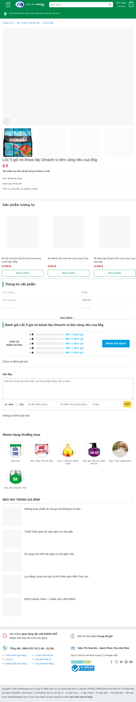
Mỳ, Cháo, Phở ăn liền (28, 23)
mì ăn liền (15, 189)
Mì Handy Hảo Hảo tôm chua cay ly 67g (68, 258)
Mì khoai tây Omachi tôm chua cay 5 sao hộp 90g (114, 260)
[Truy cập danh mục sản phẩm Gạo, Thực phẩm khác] (120, 453)
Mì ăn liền (49, 23)
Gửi (127, 404)
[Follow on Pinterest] (126, 662)
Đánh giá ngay (116, 343)
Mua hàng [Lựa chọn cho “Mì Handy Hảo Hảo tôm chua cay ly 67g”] (68, 273)
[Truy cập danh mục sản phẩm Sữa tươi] (16, 453)
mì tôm (34, 189)
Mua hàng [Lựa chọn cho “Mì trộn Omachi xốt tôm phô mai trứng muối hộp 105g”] (22, 273)
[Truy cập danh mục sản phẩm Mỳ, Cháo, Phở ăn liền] (42, 453)
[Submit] (110, 4)
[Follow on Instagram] (116, 662)
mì (8, 189)
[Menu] (8, 4)
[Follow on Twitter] (121, 662)
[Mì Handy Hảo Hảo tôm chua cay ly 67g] (68, 231)
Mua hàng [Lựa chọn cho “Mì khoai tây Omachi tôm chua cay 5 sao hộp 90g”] (114, 273)
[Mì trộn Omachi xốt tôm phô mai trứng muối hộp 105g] (22, 231)
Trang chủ (8, 23)
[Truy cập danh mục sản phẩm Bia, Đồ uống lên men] (16, 480)
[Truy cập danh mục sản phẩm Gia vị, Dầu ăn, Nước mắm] (68, 454)
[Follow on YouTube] (130, 662)
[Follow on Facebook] (111, 662)
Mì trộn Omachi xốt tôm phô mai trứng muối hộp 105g (21, 260)
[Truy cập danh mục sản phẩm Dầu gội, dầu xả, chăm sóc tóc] (94, 454)
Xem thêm (67, 317)
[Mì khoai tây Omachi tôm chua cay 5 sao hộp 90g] (114, 231)
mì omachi (25, 189)
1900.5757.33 (29, 648)
